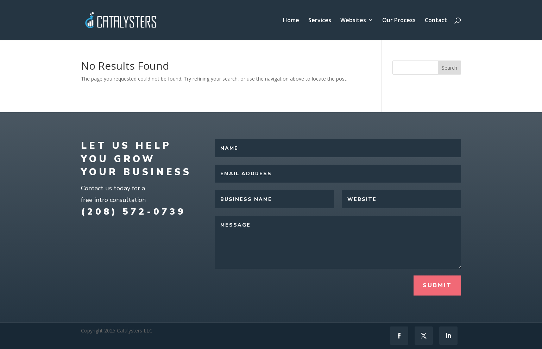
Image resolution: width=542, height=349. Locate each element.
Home (291, 21)
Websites (353, 21)
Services (319, 21)
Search (449, 67)
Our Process (399, 21)
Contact (436, 21)
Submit (437, 285)
